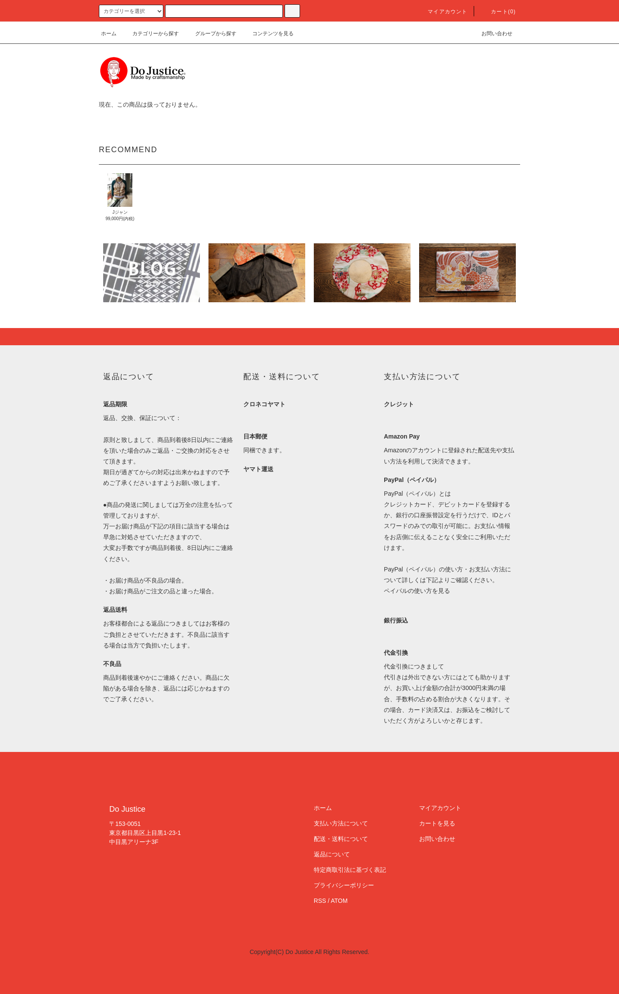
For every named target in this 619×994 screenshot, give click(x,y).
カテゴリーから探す (150, 34)
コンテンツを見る (268, 34)
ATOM (339, 900)
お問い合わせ (491, 34)
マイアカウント (442, 12)
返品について (332, 854)
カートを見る (437, 823)
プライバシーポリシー (344, 885)
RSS (320, 900)
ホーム (108, 34)
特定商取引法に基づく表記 (350, 869)
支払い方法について (341, 823)
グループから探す (210, 34)
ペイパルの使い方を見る (417, 590)
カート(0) (498, 12)
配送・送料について (341, 838)
